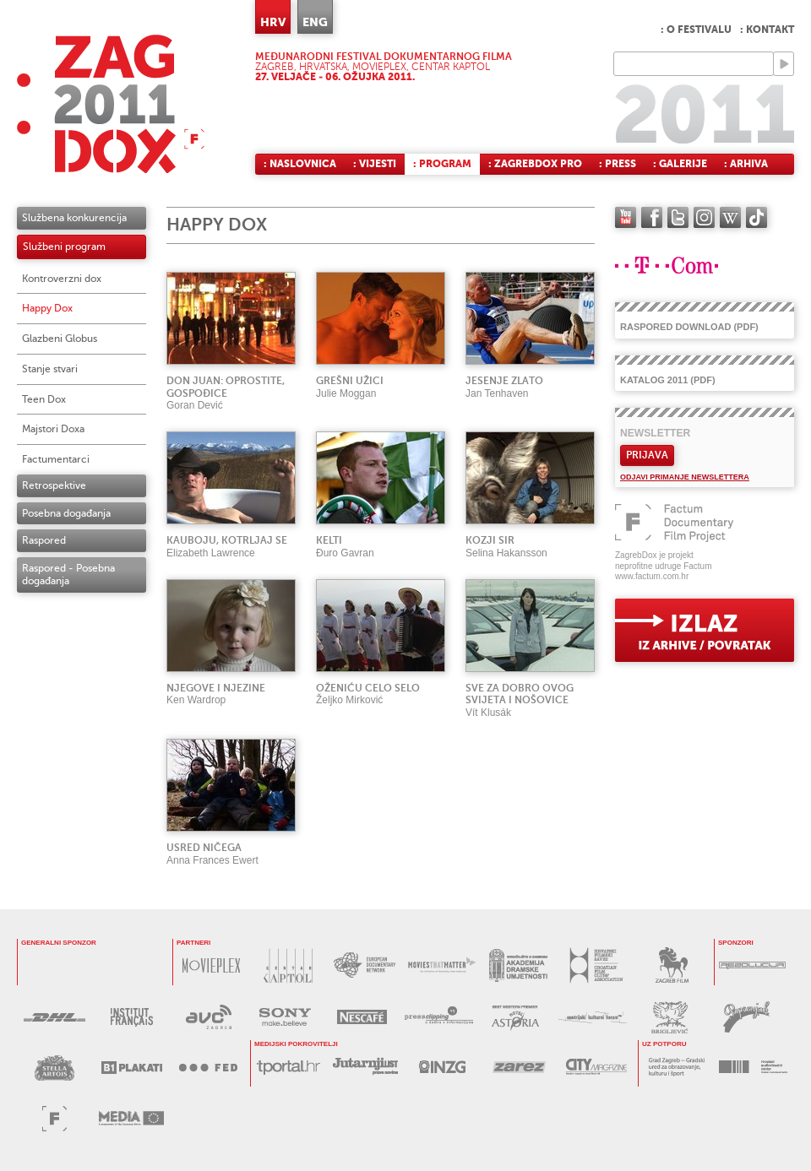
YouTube (625, 217)
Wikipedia (730, 217)
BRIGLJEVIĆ (669, 1017)
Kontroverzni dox (61, 279)
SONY (285, 1017)
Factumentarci (56, 459)
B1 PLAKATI (131, 1068)
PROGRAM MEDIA (131, 1118)
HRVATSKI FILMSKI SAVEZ (595, 965)
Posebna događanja (66, 513)
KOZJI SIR (489, 540)
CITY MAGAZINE (596, 1067)
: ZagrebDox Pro (535, 164)
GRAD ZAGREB (676, 1067)
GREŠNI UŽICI (350, 381)
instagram (704, 217)
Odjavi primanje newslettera (684, 477)
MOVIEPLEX (211, 965)
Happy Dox (47, 308)
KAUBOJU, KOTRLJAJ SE (226, 540)
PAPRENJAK (746, 1017)
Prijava (647, 455)
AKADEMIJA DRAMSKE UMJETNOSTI (518, 965)
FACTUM (54, 1118)
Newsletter (655, 433)
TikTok (756, 217)
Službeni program (64, 246)
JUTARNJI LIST (365, 1067)
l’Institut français (131, 1017)
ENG (315, 22)
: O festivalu (696, 29)
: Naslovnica (300, 164)
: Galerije (680, 164)
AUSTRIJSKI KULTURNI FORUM (592, 1017)
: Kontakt (767, 29)
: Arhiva (746, 164)
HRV (273, 22)
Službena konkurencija (74, 218)
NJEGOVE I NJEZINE (215, 688)
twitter (678, 217)
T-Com (80, 965)
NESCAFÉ (362, 1017)
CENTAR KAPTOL (287, 965)
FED (208, 1068)
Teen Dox (44, 399)
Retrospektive (54, 485)
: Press (617, 164)
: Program (442, 164)
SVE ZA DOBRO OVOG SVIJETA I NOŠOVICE (519, 694)
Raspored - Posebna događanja (68, 574)
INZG (442, 1067)
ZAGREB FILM (672, 965)
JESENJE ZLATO (504, 381)
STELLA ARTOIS (54, 1068)
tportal (288, 1067)
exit (704, 630)
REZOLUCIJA (752, 965)
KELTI (329, 540)
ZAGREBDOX (110, 103)
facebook (651, 217)
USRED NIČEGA (204, 848)
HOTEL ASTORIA (516, 1017)
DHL (54, 1017)
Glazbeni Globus (59, 338)
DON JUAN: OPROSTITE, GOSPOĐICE (225, 387)
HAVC (753, 1067)
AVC (208, 1017)
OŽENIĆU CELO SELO (368, 688)
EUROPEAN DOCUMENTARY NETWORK (364, 965)
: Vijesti (374, 164)
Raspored (44, 540)
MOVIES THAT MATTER (441, 965)
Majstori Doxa (53, 429)
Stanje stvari (50, 369)
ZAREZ (519, 1067)
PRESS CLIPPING (439, 1017)
